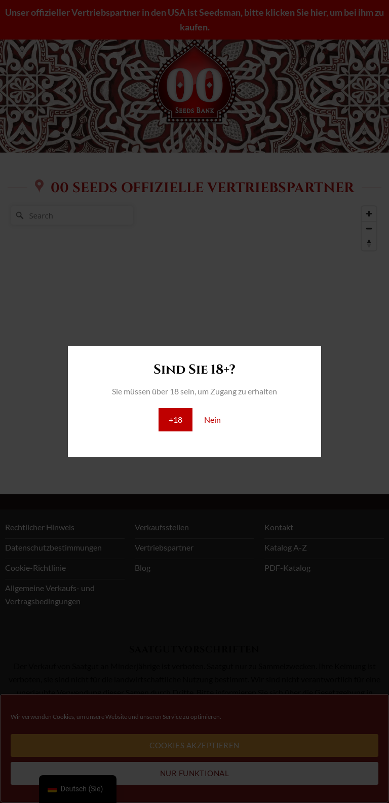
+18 (175, 419)
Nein (212, 419)
